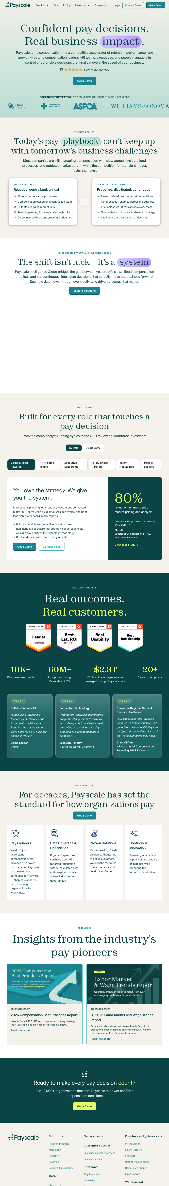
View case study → (126, 544)
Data (56, 5)
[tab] (74, 448)
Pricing (67, 5)
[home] (17, 5)
